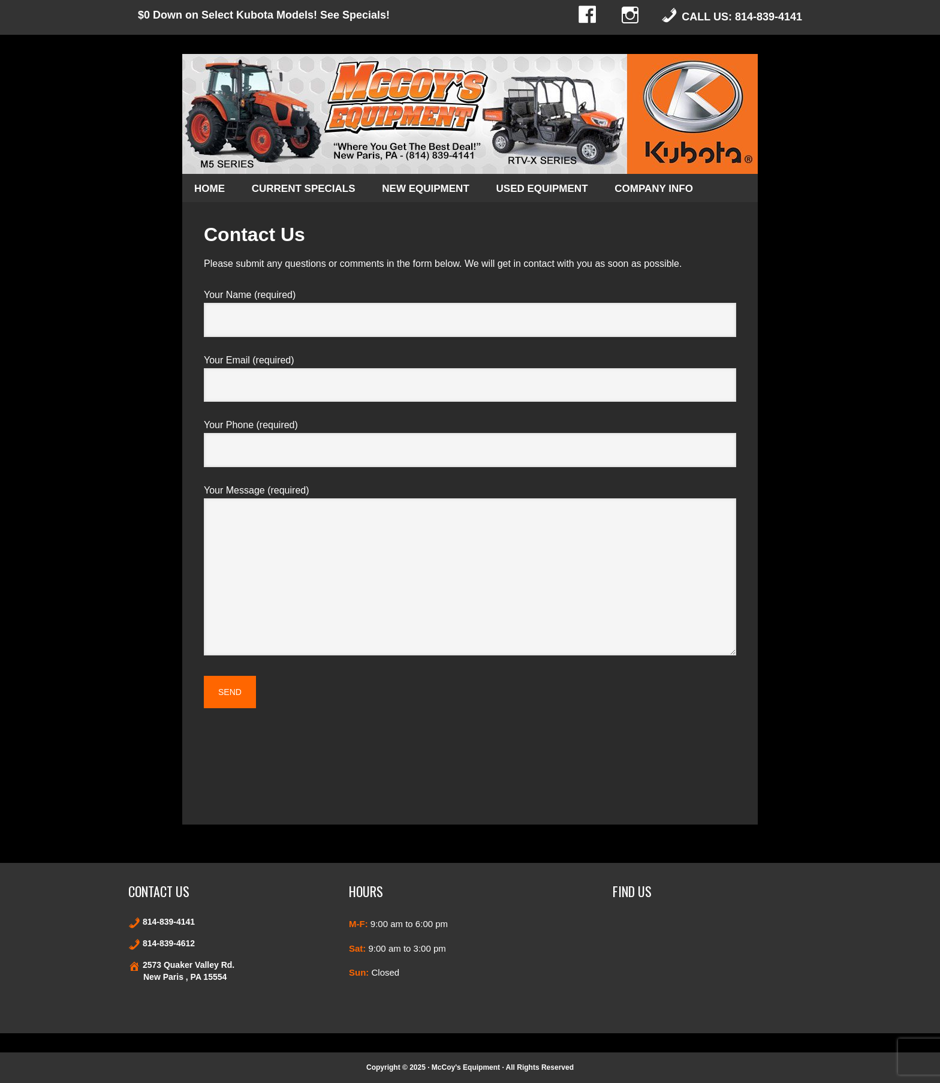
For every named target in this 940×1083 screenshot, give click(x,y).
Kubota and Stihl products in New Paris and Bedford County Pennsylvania (470, 114)
